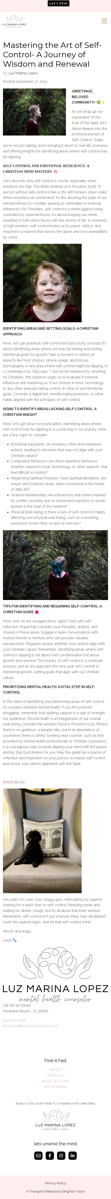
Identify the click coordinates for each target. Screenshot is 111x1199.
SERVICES (55, 1075)
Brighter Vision (74, 1191)
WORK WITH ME (56, 1081)
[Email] (38, 1156)
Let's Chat (58, 3)
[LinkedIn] (72, 1156)
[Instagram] (61, 1156)
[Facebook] (50, 1156)
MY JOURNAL (55, 1087)
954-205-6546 (14, 1020)
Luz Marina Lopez (23, 73)
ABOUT (55, 1070)
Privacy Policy (55, 1183)
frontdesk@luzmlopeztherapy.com (30, 1026)
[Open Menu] (104, 21)
